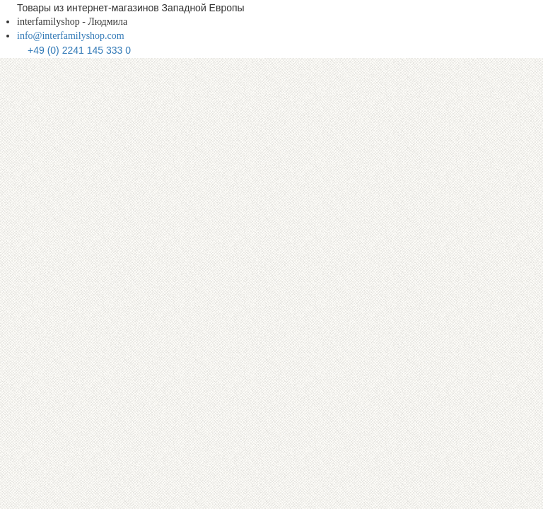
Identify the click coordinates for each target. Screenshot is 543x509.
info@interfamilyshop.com (70, 35)
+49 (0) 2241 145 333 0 (79, 50)
